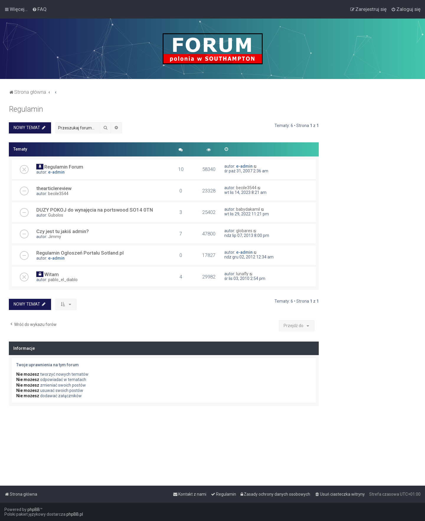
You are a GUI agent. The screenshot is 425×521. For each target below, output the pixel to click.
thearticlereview (53, 188)
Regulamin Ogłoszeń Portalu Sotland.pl (80, 253)
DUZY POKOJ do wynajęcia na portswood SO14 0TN (94, 210)
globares (244, 230)
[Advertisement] (372, 193)
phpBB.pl (74, 514)
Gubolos (55, 215)
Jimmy (54, 236)
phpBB (33, 509)
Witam (51, 274)
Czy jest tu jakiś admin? (62, 231)
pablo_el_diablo (63, 279)
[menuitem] (39, 9)
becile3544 (58, 193)
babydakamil (248, 209)
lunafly (242, 273)
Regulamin (26, 109)
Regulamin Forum (63, 167)
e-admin (56, 172)
